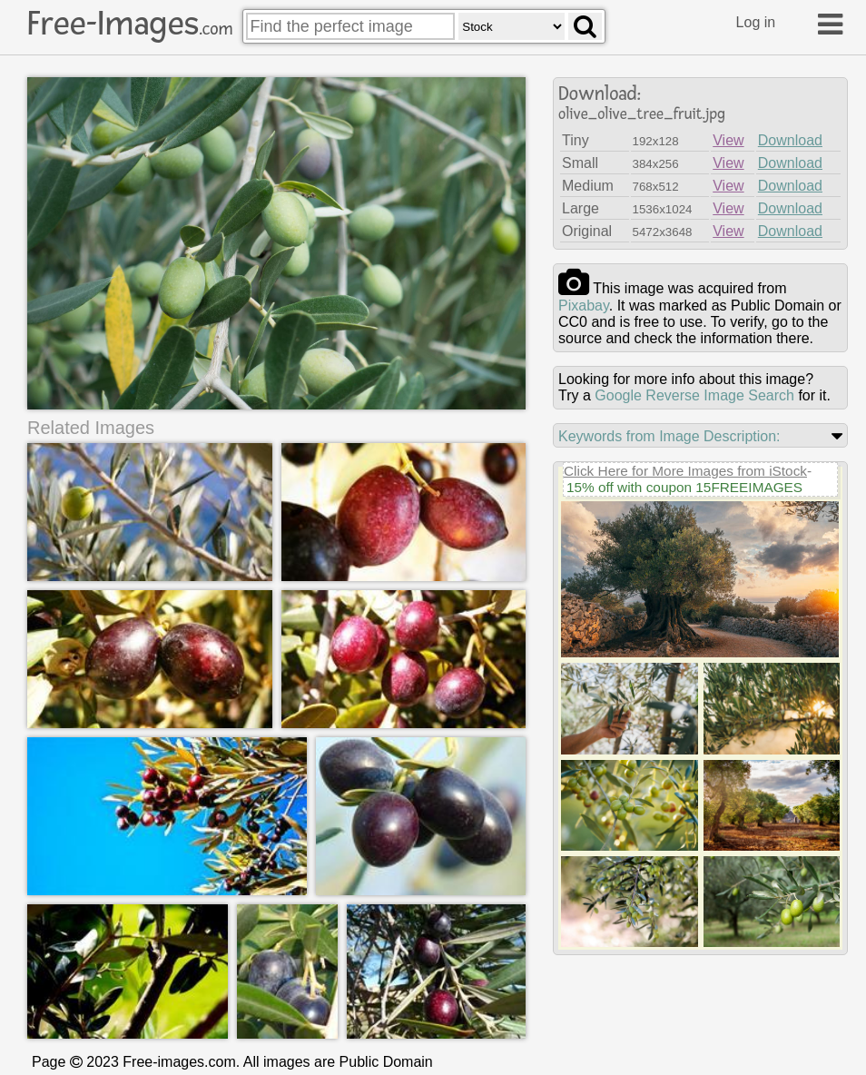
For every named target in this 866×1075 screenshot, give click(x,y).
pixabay (583, 305)
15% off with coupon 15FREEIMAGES (684, 487)
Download (790, 140)
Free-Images (129, 23)
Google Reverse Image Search (694, 395)
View (728, 140)
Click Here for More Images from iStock (685, 470)
